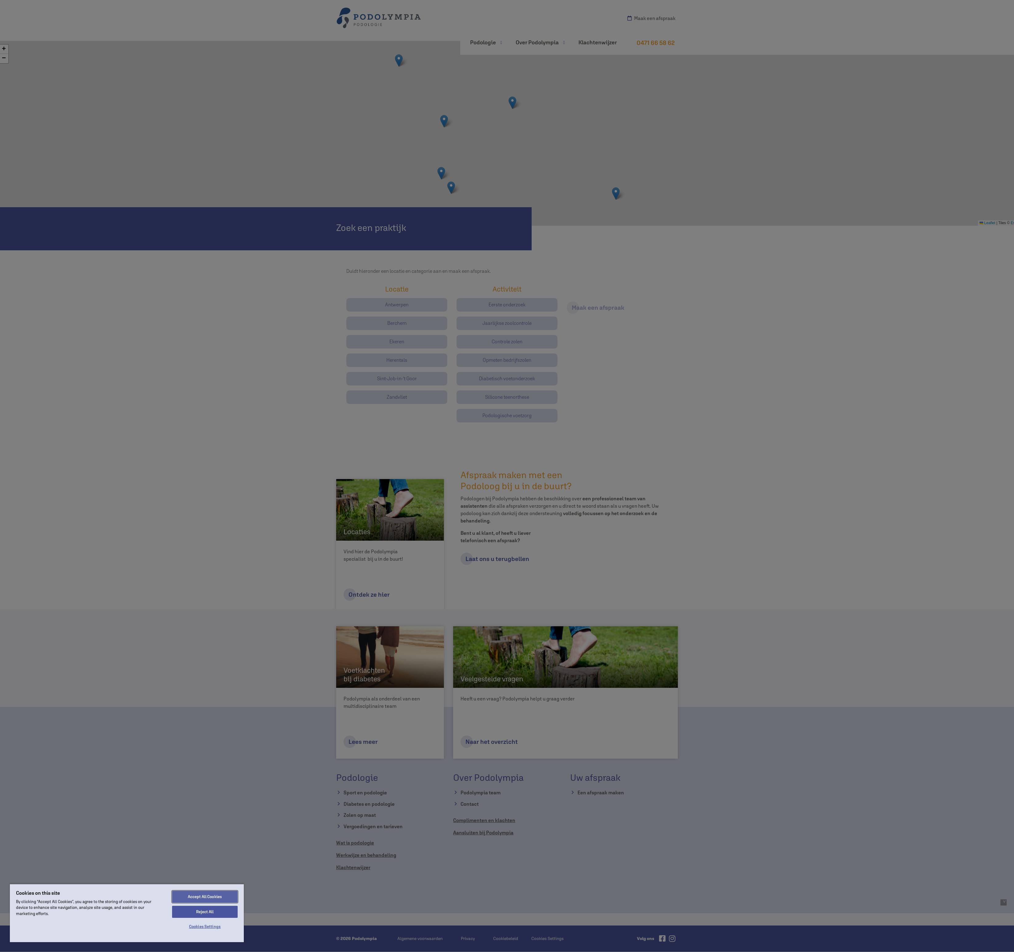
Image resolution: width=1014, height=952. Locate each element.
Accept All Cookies (205, 896)
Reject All (205, 912)
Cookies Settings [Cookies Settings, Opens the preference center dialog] (205, 926)
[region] (127, 913)
